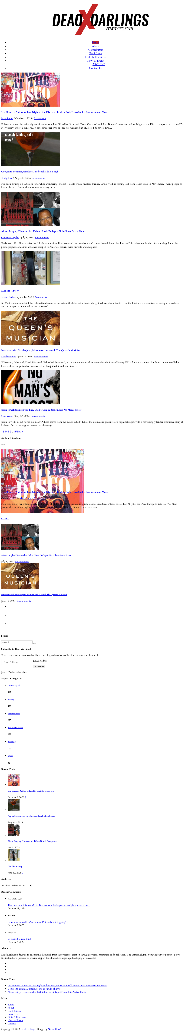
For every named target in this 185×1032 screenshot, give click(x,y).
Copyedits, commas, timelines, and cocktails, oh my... (32, 816)
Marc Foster (7, 118)
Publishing (11, 742)
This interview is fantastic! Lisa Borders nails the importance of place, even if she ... (49, 905)
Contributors (95, 50)
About (95, 46)
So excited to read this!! (19, 938)
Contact (12, 1023)
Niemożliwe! (54, 1029)
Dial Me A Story (10, 290)
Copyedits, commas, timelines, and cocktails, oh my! (29, 171)
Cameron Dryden (10, 237)
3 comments (40, 118)
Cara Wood (7, 416)
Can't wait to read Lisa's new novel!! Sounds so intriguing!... (38, 922)
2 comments (40, 297)
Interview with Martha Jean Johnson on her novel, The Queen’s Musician (40, 350)
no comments (38, 178)
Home (95, 42)
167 (15, 431)
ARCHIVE (98, 64)
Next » (20, 431)
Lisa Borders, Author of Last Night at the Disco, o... (31, 791)
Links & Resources (95, 57)
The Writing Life (14, 685)
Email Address (40, 660)
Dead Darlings (28, 1029)
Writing (11, 700)
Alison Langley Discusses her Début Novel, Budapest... (32, 841)
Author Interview (14, 714)
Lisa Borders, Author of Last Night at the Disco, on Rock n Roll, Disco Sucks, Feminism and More (54, 112)
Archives (5, 885)
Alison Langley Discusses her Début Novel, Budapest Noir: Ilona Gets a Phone (43, 231)
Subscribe (39, 666)
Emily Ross (6, 178)
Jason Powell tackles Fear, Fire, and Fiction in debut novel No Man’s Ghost (41, 409)
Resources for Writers (15, 728)
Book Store (95, 53)
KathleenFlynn (8, 356)
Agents (10, 756)
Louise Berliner (9, 297)
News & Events (96, 61)
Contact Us (95, 68)
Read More (5, 519)
